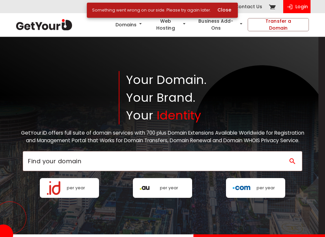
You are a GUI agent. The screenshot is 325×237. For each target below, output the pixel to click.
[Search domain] (292, 161)
